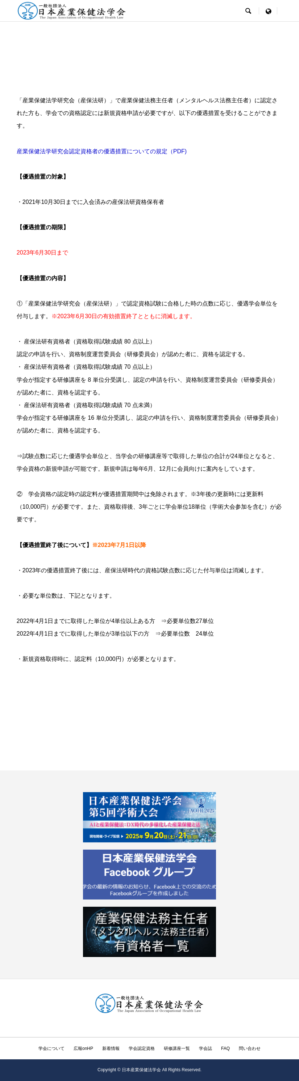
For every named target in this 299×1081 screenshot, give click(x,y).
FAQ (225, 1048)
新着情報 (111, 1048)
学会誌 (205, 1048)
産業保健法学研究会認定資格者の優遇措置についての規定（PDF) (102, 151)
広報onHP (83, 1048)
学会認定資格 (142, 1048)
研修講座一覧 (177, 1048)
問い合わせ (250, 1048)
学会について (51, 1048)
